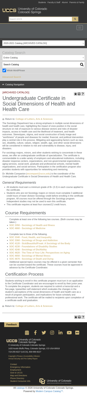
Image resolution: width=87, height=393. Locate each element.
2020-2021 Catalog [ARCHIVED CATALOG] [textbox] (25, 43)
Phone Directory (17, 378)
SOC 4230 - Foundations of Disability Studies (33, 246)
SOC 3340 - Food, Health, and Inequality (30, 237)
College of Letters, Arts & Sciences (34, 119)
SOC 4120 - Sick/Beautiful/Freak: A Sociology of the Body (39, 243)
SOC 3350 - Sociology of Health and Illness (32, 225)
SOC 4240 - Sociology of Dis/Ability (28, 249)
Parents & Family (76, 2)
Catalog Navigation (14, 84)
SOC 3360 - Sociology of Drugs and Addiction (33, 240)
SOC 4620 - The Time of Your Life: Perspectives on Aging (39, 252)
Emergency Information (20, 367)
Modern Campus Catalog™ (49, 391)
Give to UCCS (16, 373)
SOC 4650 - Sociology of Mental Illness (29, 256)
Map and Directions (18, 375)
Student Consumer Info (20, 381)
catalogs (20, 388)
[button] (75, 19)
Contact (13, 364)
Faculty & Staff (53, 2)
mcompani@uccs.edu (38, 173)
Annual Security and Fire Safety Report (22, 359)
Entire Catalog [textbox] (10, 57)
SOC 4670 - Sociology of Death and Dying (31, 259)
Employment (15, 370)
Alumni (65, 2)
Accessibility (28, 356)
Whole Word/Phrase (16, 70)
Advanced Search (11, 77)
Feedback (11, 324)
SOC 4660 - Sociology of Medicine (27, 228)
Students (42, 2)
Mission (37, 356)
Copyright (12, 356)
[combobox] (43, 43)
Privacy (19, 356)
